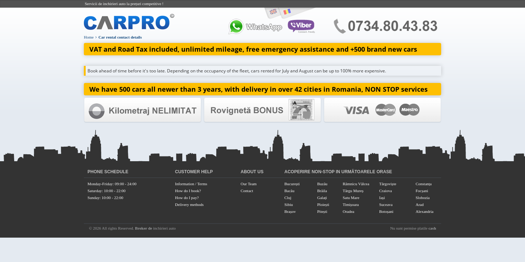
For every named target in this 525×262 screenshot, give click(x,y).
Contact (247, 190)
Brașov (290, 211)
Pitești (322, 211)
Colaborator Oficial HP (262, 110)
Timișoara (351, 204)
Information (184, 184)
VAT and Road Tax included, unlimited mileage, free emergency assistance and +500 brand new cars (253, 49)
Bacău (289, 190)
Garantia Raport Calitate (142, 110)
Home (89, 37)
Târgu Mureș (353, 190)
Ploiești (323, 204)
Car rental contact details (120, 37)
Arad (420, 204)
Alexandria (424, 211)
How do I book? (188, 190)
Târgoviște (387, 184)
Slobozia (423, 197)
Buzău (322, 184)
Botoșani (386, 211)
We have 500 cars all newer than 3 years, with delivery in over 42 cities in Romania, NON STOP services (258, 89)
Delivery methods (189, 204)
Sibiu (288, 204)
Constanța (424, 184)
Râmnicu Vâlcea (356, 184)
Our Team (249, 184)
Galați (322, 197)
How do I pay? (187, 197)
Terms (202, 184)
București (292, 184)
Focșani (422, 190)
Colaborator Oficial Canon (382, 110)
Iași (382, 197)
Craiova (385, 190)
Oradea (348, 211)
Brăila (322, 190)
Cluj (287, 197)
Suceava (386, 204)
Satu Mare (351, 197)
